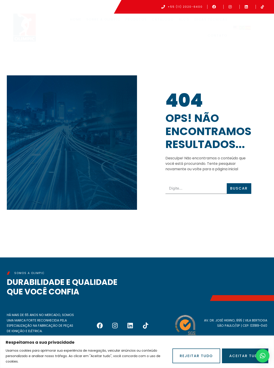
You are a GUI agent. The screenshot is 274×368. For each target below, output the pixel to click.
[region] (137, 352)
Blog (184, 21)
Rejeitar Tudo (196, 355)
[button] (262, 356)
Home (75, 21)
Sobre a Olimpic (103, 21)
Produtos (136, 21)
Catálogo (163, 21)
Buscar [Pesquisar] (239, 188)
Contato (217, 37)
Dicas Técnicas (210, 21)
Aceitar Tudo (245, 355)
